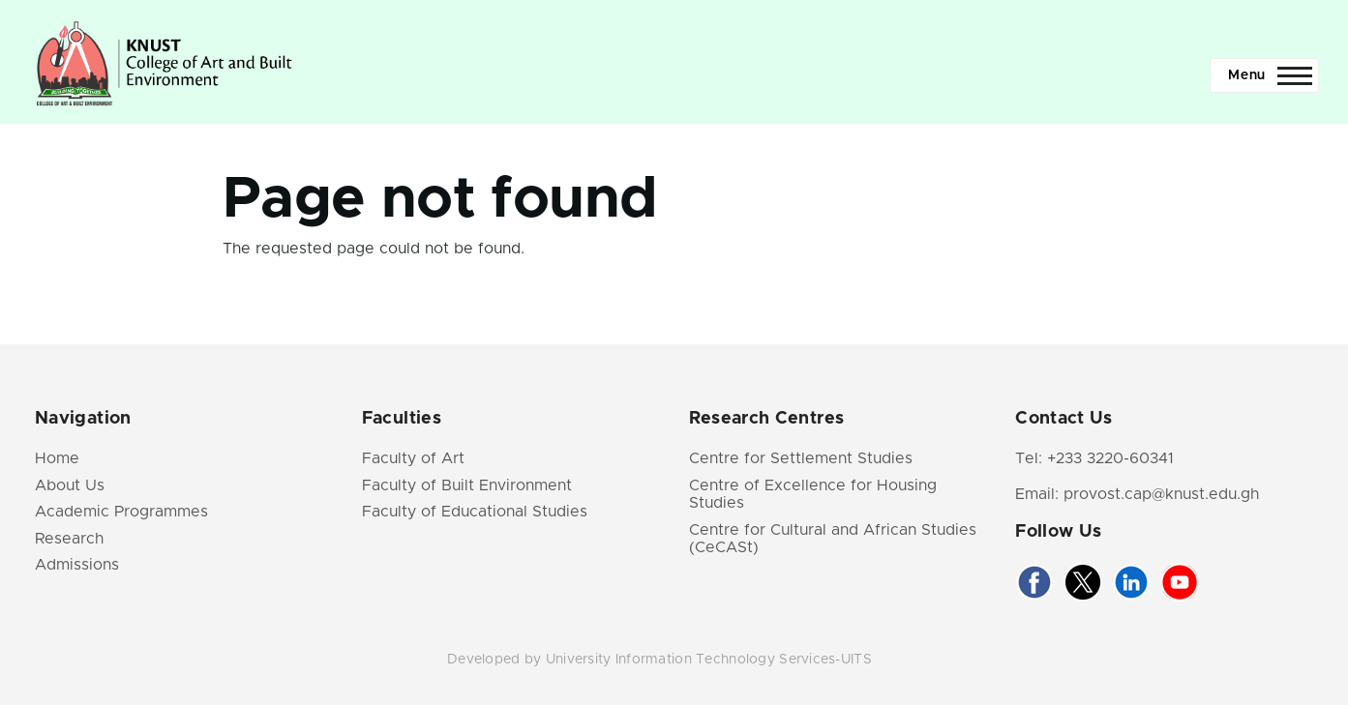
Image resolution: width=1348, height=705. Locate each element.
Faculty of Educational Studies (474, 511)
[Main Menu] (1264, 75)
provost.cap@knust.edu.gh (1161, 494)
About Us (70, 485)
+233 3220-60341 (1110, 458)
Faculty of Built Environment (467, 485)
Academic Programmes (121, 511)
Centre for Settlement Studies (801, 458)
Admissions (77, 565)
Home (57, 458)
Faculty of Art (413, 458)
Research (69, 538)
